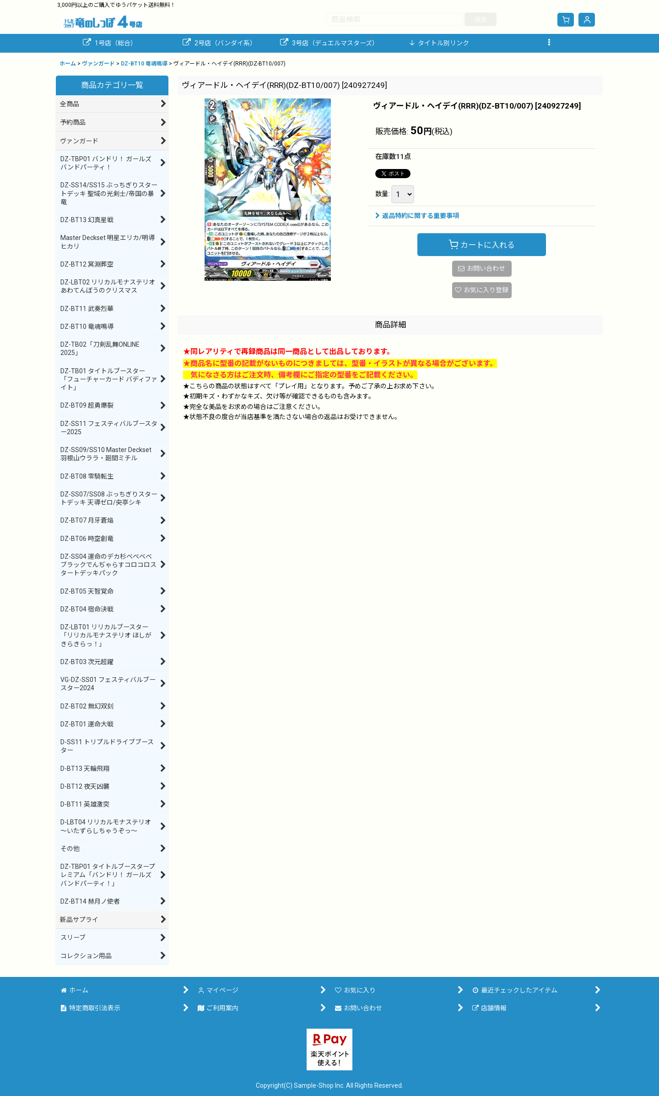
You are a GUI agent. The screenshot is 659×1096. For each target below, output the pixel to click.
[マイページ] (586, 20)
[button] (549, 43)
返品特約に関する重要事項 (417, 215)
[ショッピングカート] (565, 20)
